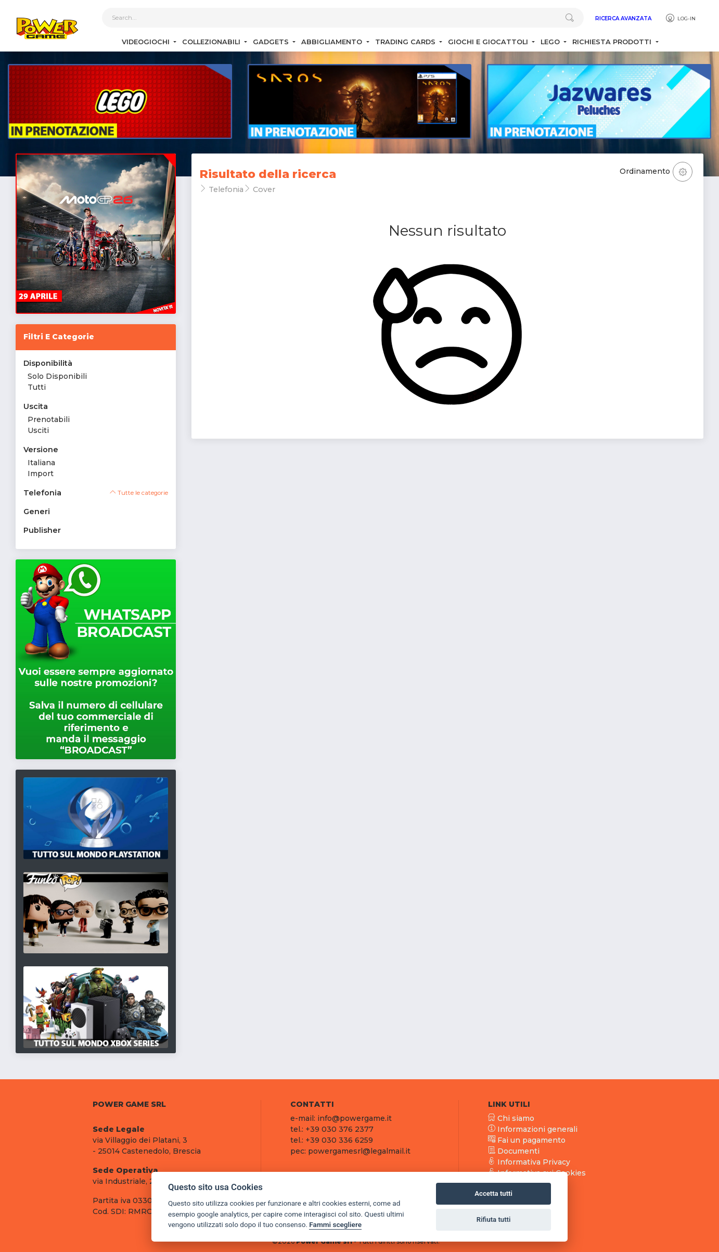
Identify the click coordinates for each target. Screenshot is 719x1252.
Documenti (514, 1151)
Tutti (37, 387)
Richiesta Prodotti (612, 42)
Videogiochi (147, 42)
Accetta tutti (493, 1193)
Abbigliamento (332, 42)
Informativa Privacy (529, 1162)
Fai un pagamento (527, 1140)
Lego (551, 42)
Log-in (680, 18)
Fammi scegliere (335, 1224)
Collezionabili (212, 42)
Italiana (41, 462)
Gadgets (272, 42)
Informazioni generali (532, 1129)
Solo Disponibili (57, 376)
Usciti (38, 430)
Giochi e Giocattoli (489, 42)
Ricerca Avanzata (623, 18)
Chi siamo (511, 1118)
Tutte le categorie (139, 492)
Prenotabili (49, 419)
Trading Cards (406, 42)
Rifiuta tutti (494, 1219)
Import (41, 473)
